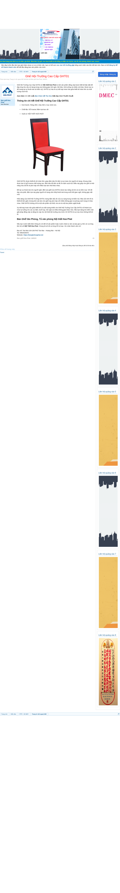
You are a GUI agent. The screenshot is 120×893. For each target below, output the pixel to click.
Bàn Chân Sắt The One (43, 96)
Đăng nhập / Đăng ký (108, 74)
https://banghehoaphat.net (33, 235)
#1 (93, 238)
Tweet (2, 252)
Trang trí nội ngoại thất (16, 79)
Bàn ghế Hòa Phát (36, 79)
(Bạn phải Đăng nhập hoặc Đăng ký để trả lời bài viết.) (78, 245)
